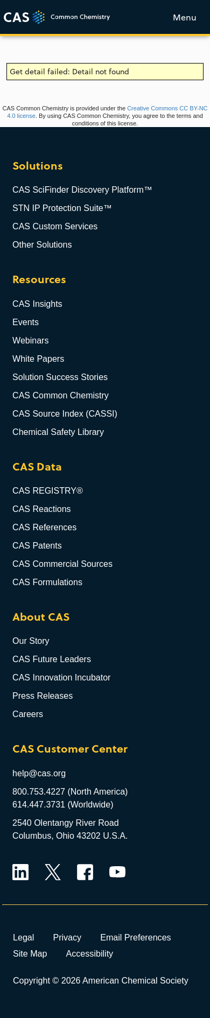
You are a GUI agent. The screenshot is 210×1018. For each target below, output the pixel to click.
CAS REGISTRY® (47, 490)
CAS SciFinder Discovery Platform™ (82, 189)
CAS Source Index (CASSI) (64, 413)
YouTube (117, 872)
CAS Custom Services (54, 226)
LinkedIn (20, 872)
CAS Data (37, 467)
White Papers (38, 358)
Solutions (37, 166)
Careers (27, 714)
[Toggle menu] (184, 17)
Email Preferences (135, 937)
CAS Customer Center (70, 749)
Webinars (30, 340)
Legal (23, 937)
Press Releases (42, 695)
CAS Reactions (41, 509)
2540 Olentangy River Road (65, 822)
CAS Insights (37, 303)
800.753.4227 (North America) (70, 791)
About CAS (40, 617)
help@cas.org (39, 773)
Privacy (67, 937)
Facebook (85, 872)
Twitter (53, 872)
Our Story (30, 640)
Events (25, 322)
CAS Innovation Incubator (61, 677)
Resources (39, 279)
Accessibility (90, 953)
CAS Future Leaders (51, 659)
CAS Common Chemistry (60, 395)
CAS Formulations (47, 582)
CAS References (44, 527)
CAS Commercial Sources (62, 563)
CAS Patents (37, 545)
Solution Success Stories (60, 377)
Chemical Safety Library (58, 432)
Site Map (30, 953)
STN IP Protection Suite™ (62, 208)
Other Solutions (42, 244)
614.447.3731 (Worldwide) (62, 804)
